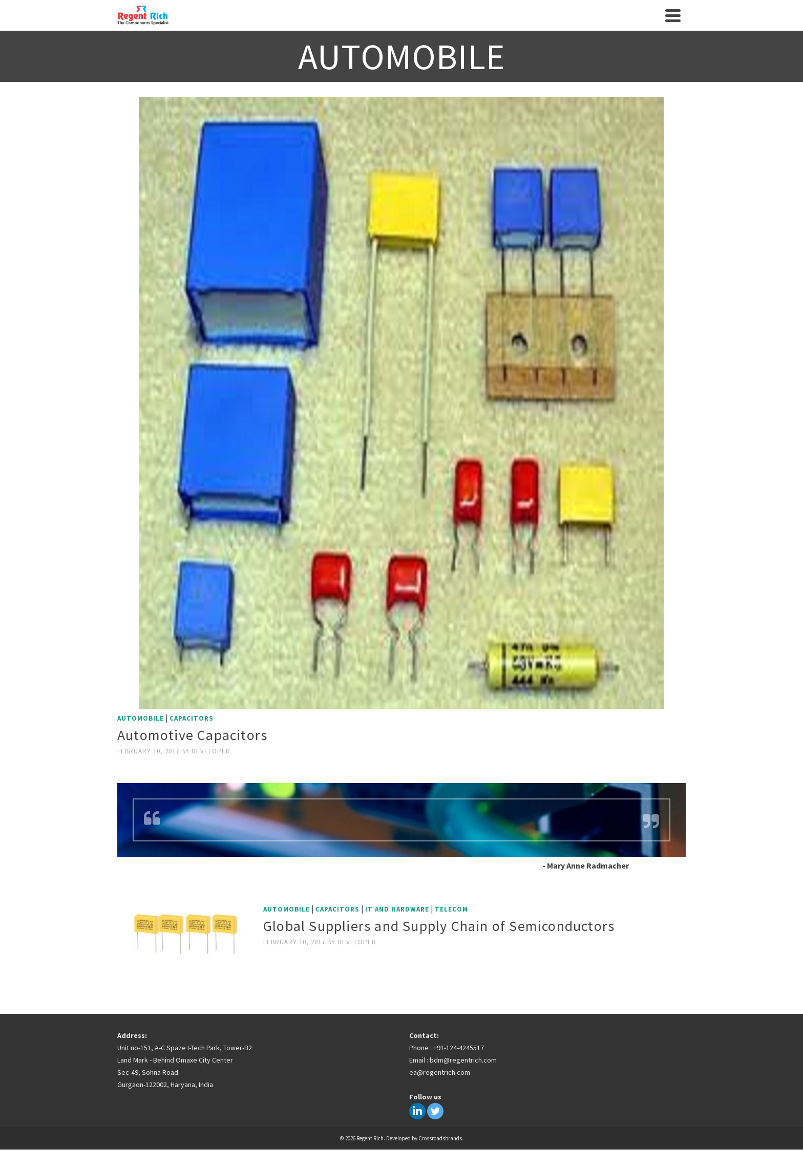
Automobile (140, 718)
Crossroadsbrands (440, 1138)
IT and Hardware (397, 909)
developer (211, 751)
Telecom (451, 909)
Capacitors (192, 718)
